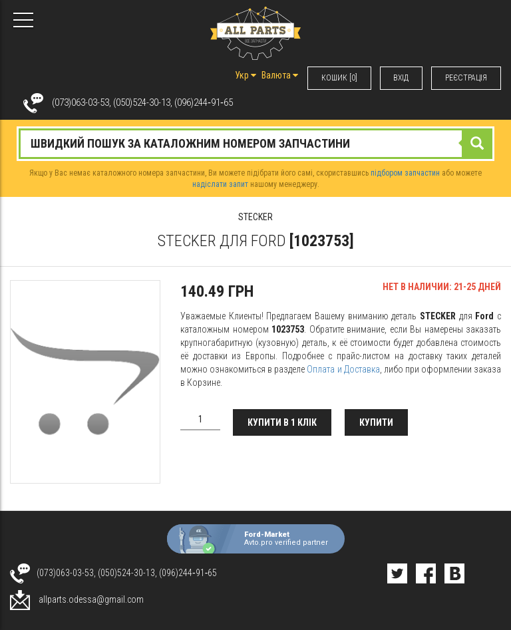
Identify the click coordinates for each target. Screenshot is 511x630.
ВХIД (401, 77)
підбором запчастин (405, 173)
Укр (245, 75)
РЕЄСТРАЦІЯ (466, 77)
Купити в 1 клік (282, 422)
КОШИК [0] (339, 77)
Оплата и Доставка (343, 369)
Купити (377, 422)
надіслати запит (220, 184)
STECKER (255, 217)
